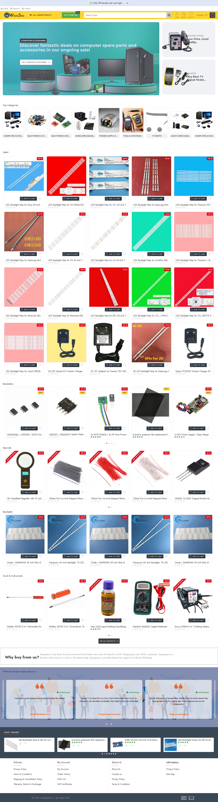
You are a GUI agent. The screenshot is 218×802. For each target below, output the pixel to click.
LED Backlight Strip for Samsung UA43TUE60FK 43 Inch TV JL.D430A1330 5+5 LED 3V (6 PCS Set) (152, 205)
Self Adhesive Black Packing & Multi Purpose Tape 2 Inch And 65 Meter (151, 626)
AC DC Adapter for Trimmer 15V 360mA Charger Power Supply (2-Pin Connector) (110, 371)
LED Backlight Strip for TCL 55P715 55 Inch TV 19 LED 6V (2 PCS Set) (195, 315)
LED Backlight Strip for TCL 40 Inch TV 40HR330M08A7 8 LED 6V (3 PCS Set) (110, 205)
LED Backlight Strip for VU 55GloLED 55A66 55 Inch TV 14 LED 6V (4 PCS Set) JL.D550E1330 (67, 205)
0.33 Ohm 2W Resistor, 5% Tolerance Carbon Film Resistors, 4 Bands (68, 434)
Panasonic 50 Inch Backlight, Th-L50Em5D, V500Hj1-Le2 (26, 562)
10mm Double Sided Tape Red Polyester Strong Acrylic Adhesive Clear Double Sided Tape (151, 498)
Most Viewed (11, 732)
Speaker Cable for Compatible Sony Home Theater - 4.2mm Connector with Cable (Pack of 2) (26, 434)
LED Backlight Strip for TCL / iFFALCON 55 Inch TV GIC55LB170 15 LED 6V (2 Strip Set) (152, 315)
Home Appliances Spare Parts (109, 136)
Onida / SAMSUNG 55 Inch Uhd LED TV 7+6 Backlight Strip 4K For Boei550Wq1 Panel (68, 562)
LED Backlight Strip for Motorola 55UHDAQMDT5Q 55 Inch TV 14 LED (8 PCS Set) (25, 315)
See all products (108, 641)
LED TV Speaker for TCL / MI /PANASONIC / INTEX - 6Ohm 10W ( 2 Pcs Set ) (89, 740)
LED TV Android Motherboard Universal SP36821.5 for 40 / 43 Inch (195, 740)
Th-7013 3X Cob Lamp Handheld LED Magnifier (26, 626)
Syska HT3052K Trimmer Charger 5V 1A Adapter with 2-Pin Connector (195, 371)
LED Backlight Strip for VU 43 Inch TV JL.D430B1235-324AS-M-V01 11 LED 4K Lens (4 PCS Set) (67, 260)
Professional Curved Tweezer (189, 626)
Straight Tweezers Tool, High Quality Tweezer (68, 626)
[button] (104, 443)
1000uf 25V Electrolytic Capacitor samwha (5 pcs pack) (109, 498)
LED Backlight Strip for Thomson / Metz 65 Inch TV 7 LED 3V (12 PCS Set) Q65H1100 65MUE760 (195, 260)
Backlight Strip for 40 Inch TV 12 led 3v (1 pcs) (142, 740)
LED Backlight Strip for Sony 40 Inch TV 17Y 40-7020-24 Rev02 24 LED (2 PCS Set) (25, 205)
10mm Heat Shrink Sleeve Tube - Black (193, 498)
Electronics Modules (85, 136)
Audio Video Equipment (13, 136)
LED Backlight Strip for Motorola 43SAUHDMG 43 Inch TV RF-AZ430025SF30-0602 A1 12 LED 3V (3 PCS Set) (67, 315)
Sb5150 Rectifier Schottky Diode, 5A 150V (109, 434)
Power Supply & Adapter (133, 136)
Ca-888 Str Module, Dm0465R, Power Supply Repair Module (193, 434)
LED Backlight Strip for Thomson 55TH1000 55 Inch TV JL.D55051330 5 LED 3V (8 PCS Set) (195, 205)
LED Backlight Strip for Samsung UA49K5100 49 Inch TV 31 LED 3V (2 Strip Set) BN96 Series (25, 260)
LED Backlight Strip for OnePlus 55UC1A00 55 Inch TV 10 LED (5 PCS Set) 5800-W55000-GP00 (152, 260)
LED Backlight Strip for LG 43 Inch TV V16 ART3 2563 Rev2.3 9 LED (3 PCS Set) (110, 260)
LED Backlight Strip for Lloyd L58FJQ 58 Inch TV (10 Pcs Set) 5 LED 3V (25, 371)
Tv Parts (181, 136)
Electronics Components (61, 136)
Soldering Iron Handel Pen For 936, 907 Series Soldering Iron (109, 626)
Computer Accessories (37, 136)
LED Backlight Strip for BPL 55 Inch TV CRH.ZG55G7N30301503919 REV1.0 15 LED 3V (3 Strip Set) (110, 315)
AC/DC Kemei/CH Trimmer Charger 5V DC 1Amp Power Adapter (67, 371)
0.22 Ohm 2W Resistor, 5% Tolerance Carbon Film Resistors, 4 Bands (151, 434)
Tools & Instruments (157, 136)
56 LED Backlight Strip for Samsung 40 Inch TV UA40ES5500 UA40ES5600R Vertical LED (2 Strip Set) (152, 371)
